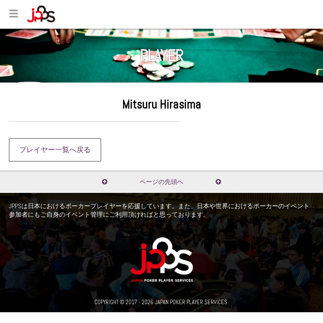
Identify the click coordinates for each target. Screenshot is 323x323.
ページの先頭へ (161, 182)
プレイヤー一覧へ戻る (55, 149)
